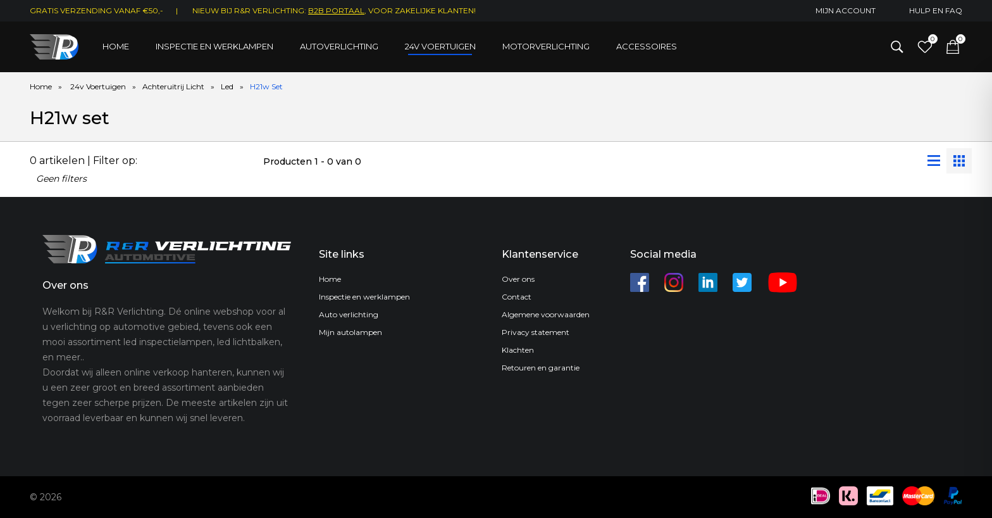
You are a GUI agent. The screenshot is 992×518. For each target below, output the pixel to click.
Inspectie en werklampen (214, 46)
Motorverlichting (546, 46)
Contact (516, 296)
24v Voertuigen (98, 86)
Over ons (518, 279)
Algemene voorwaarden (546, 314)
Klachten (518, 350)
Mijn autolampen (350, 332)
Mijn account (845, 10)
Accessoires (646, 46)
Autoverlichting (339, 46)
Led (227, 86)
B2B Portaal (336, 10)
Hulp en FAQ (935, 10)
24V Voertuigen (440, 46)
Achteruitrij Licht (173, 86)
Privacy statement (535, 332)
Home (115, 46)
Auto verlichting (348, 314)
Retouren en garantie (541, 367)
